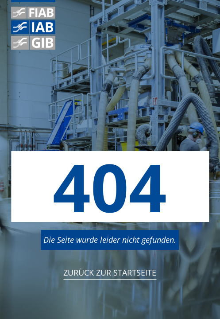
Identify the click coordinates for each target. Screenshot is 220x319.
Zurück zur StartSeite (109, 272)
